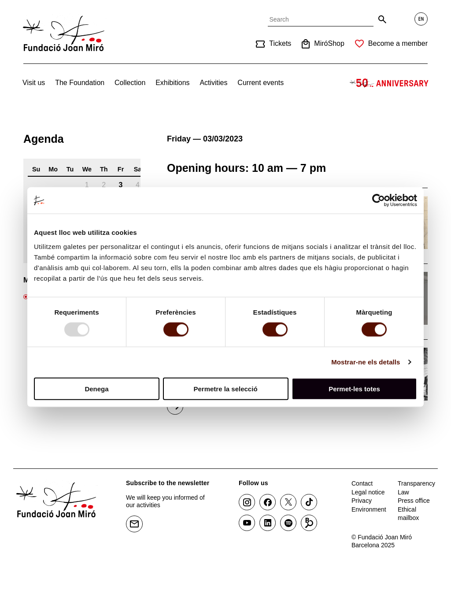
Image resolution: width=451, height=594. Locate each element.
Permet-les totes (354, 388)
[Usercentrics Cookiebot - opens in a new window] (378, 200)
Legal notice (368, 492)
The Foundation (79, 82)
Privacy (361, 500)
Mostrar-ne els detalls (365, 362)
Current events (260, 82)
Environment (368, 509)
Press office (414, 500)
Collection (130, 82)
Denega (96, 388)
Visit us (33, 82)
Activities (213, 82)
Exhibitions (172, 82)
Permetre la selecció (225, 388)
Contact (362, 483)
